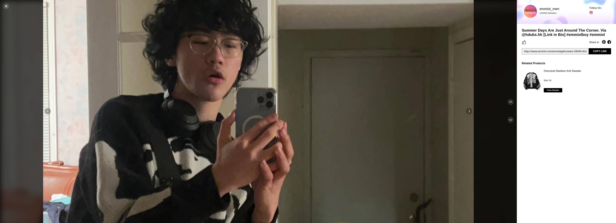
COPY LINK (600, 51)
